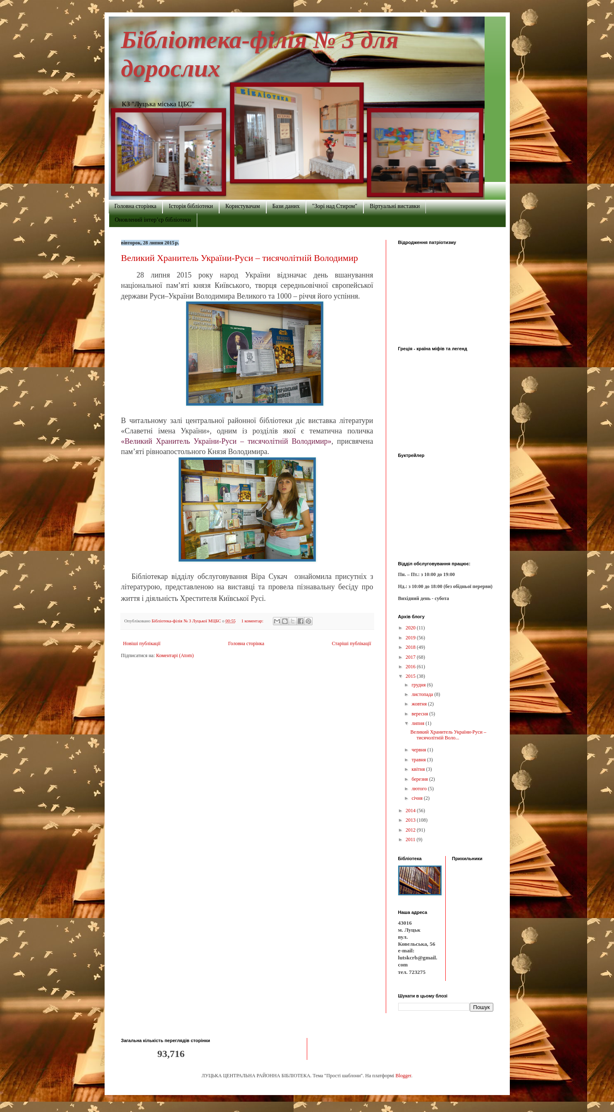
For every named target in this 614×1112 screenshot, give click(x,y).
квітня (418, 769)
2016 (411, 667)
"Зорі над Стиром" (335, 206)
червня (419, 750)
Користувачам (242, 206)
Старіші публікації (351, 643)
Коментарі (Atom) (175, 655)
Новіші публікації (142, 643)
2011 (411, 839)
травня (419, 760)
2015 (411, 676)
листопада (422, 694)
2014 (411, 810)
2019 (411, 638)
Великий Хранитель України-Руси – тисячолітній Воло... (448, 735)
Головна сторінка (136, 206)
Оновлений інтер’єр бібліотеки (153, 220)
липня (418, 723)
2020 (411, 628)
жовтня (419, 704)
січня (417, 798)
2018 (411, 647)
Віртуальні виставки (395, 206)
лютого (419, 789)
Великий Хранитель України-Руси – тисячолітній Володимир (239, 258)
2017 (411, 657)
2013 (411, 820)
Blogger (403, 1076)
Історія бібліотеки (191, 206)
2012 (411, 830)
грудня (419, 685)
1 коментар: (252, 620)
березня (420, 779)
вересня (420, 714)
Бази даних (286, 206)
